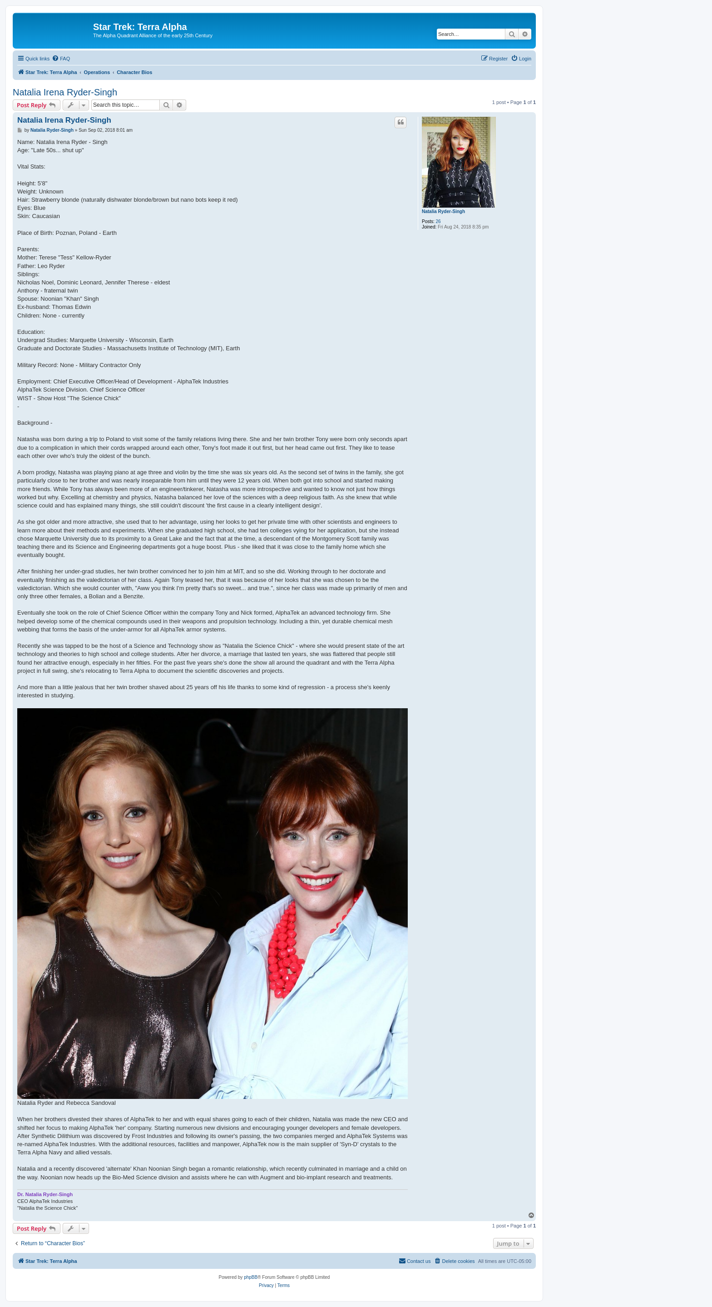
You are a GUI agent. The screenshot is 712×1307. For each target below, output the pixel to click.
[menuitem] (61, 58)
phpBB (250, 1277)
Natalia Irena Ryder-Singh (65, 92)
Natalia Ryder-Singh (443, 211)
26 (438, 221)
